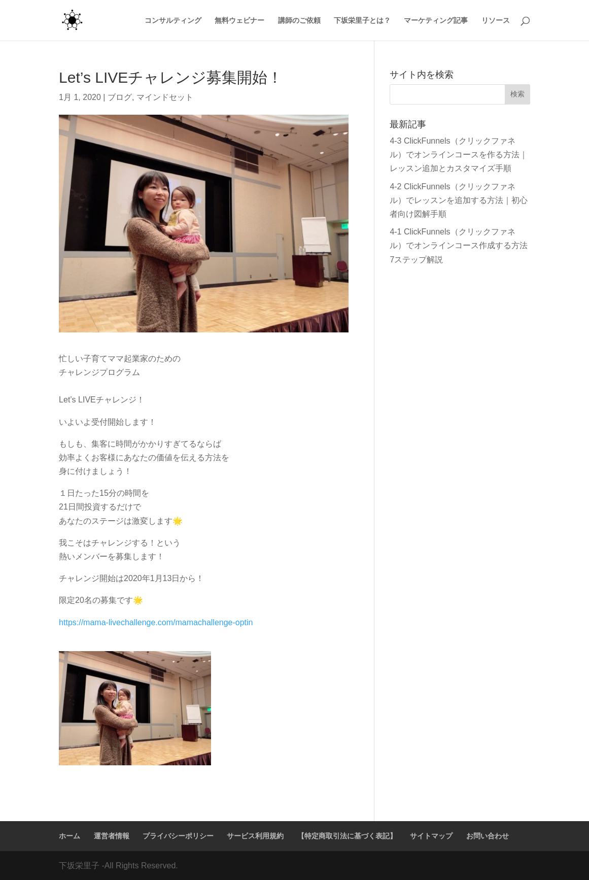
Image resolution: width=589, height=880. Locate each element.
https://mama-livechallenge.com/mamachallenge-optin (156, 622)
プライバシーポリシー (178, 836)
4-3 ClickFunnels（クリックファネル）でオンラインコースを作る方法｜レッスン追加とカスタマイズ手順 (459, 155)
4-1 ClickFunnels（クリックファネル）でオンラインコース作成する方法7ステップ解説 (459, 245)
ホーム (69, 836)
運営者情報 (111, 836)
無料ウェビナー (239, 20)
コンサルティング (173, 20)
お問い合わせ (487, 836)
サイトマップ (431, 836)
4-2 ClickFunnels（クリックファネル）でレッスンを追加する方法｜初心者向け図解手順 (459, 200)
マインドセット (164, 97)
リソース (495, 20)
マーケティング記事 (436, 20)
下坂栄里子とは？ (362, 20)
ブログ (120, 97)
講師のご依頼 (299, 20)
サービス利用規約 (255, 836)
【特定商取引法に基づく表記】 (347, 836)
